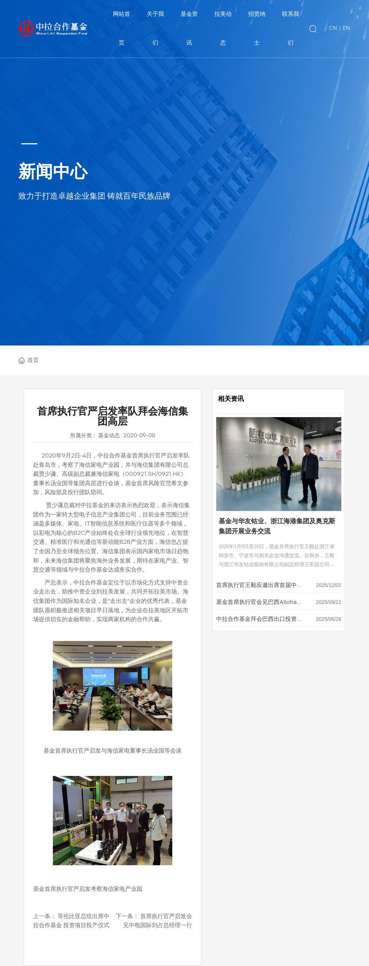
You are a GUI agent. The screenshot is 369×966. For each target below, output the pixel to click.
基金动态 (109, 436)
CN (333, 28)
